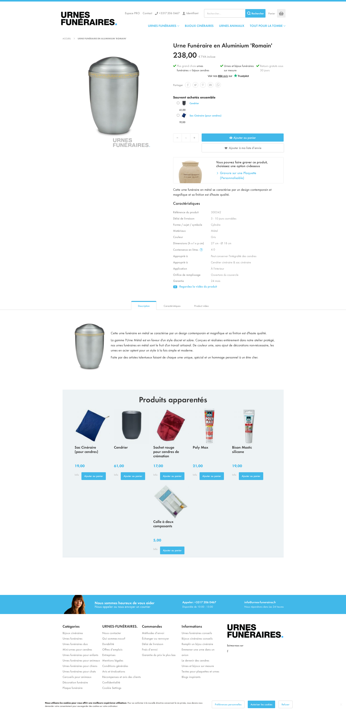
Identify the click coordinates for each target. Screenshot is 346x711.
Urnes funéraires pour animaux (81, 660)
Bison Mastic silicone (242, 449)
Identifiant (192, 13)
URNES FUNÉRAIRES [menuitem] (162, 25)
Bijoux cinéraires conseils (197, 638)
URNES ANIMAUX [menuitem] (231, 25)
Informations (192, 626)
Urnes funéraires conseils (197, 633)
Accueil (67, 38)
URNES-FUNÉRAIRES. (120, 626)
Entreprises (108, 655)
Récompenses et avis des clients (121, 677)
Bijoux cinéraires (73, 633)
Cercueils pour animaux (77, 677)
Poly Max (200, 447)
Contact (147, 13)
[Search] (255, 13)
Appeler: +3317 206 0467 (199, 602)
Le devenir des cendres (195, 660)
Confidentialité (111, 682)
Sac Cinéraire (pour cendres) (205, 115)
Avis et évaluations (113, 671)
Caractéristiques (172, 306)
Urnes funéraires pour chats (79, 671)
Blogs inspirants (191, 677)
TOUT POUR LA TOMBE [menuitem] (266, 25)
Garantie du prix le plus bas (159, 655)
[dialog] (173, 704)
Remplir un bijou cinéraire (197, 644)
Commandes (152, 626)
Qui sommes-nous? (113, 638)
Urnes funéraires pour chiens (80, 666)
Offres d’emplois (112, 649)
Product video (201, 306)
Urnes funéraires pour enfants (80, 655)
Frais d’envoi (150, 649)
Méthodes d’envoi (153, 633)
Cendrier (194, 103)
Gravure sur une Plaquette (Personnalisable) (238, 175)
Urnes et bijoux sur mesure (198, 666)
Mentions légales (112, 660)
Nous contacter (111, 633)
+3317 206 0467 (169, 13)
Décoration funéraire (75, 682)
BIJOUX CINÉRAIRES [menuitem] (199, 25)
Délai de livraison (152, 644)
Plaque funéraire (73, 688)
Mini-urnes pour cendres (77, 649)
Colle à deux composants (163, 523)
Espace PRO (132, 13)
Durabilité (108, 644)
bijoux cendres (200, 70)
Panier (271, 13)
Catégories (71, 626)
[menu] (217, 25)
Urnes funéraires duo (75, 644)
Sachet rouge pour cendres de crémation (166, 451)
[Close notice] (341, 704)
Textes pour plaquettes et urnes (200, 671)
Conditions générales (115, 666)
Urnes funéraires (72, 638)
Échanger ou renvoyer (155, 638)
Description (144, 306)
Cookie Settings (111, 688)
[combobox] (234, 13)
